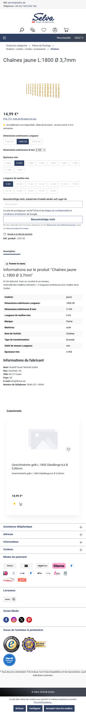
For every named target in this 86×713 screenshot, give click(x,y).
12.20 (41, 184)
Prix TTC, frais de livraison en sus (19, 118)
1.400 (64, 163)
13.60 (30, 190)
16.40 (53, 190)
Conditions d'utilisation (14, 214)
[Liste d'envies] (43, 30)
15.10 (41, 190)
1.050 (41, 163)
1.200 (53, 163)
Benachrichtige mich (43, 219)
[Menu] (4, 38)
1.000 (30, 163)
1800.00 (22, 141)
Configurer (34, 708)
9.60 (8, 184)
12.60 (53, 184)
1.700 (8, 170)
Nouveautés (64, 37)
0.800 (8, 163)
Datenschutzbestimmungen (17, 228)
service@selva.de (16, 2)
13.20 (19, 190)
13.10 (8, 190)
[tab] (11, 252)
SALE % (79, 37)
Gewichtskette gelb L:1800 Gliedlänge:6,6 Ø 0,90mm (40, 466)
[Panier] (65, 30)
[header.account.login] (54, 30)
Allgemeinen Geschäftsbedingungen (61, 225)
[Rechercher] (20, 30)
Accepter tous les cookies (59, 708)
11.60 (30, 184)
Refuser (20, 708)
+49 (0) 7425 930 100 (25, 6)
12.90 (64, 184)
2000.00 (36, 141)
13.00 (75, 184)
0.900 (19, 163)
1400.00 (9, 141)
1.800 (19, 170)
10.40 (19, 184)
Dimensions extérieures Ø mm (18, 150)
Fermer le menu (15, 263)
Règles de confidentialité (57, 210)
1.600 (75, 163)
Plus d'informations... (43, 702)
